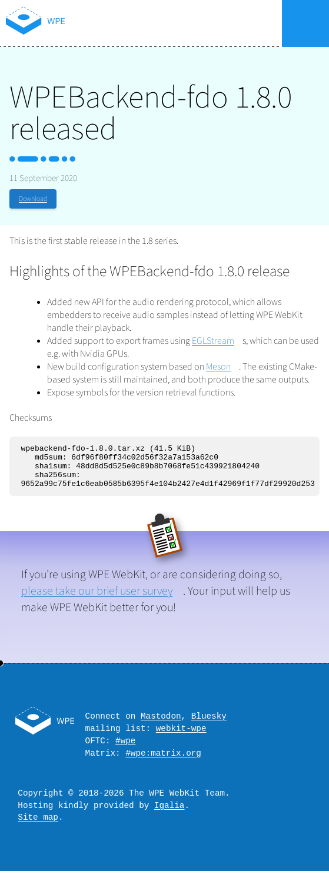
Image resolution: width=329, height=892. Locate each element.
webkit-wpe (181, 740)
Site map (38, 837)
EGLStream (213, 340)
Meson (218, 366)
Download (33, 199)
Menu (305, 23)
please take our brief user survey (96, 600)
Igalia (169, 824)
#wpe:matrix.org (163, 768)
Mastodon (161, 726)
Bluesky (209, 726)
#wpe (125, 754)
